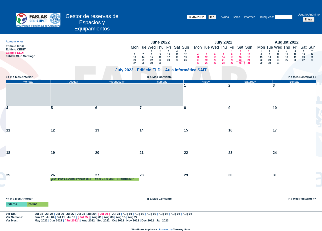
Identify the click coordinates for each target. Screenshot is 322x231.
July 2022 (223, 42)
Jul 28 (81, 213)
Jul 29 (91, 213)
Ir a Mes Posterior (300, 77)
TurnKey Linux (181, 229)
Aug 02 (139, 213)
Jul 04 (50, 217)
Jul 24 (39, 213)
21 (143, 60)
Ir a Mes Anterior (21, 77)
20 (134, 60)
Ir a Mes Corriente (159, 77)
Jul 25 (49, 213)
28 (143, 63)
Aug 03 (151, 213)
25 (177, 60)
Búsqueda (266, 17)
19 (185, 57)
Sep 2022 (103, 220)
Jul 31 (116, 213)
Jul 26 (60, 213)
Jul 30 (104, 213)
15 (151, 57)
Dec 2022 (147, 220)
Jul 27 (70, 213)
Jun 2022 (56, 220)
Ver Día (11, 213)
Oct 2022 (118, 220)
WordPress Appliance (144, 229)
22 (151, 60)
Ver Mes (11, 220)
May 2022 (41, 220)
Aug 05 (175, 213)
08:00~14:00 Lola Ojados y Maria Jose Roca (71, 179)
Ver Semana (14, 217)
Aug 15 (120, 217)
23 (160, 60)
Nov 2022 (132, 220)
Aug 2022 (88, 220)
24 (168, 60)
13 (134, 57)
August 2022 (286, 42)
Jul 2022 (72, 220)
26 (185, 60)
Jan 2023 (162, 220)
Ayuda (225, 17)
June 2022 (160, 42)
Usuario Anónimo (309, 14)
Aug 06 (187, 213)
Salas (236, 17)
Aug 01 (127, 213)
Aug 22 (132, 217)
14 (143, 57)
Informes (249, 17)
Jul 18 (71, 217)
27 (134, 63)
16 (160, 57)
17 (168, 57)
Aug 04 (163, 213)
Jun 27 (39, 217)
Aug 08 (109, 217)
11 (177, 54)
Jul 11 (61, 217)
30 (160, 63)
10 (168, 54)
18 (177, 57)
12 (185, 54)
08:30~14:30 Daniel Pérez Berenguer (114, 179)
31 (249, 63)
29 (151, 63)
